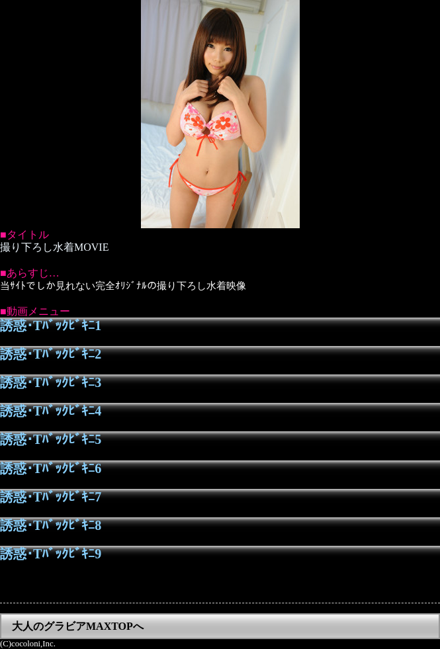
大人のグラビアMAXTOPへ (78, 626)
